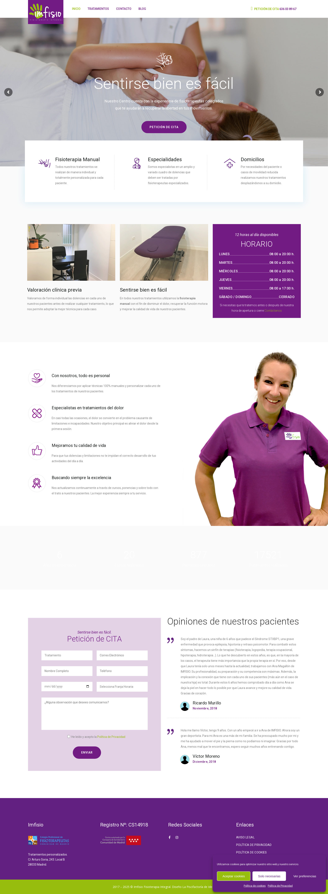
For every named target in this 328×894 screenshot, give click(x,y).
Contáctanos (273, 310)
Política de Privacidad (280, 885)
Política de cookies (255, 885)
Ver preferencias (304, 876)
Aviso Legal (245, 837)
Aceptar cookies (234, 876)
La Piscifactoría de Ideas (198, 887)
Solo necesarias (269, 876)
